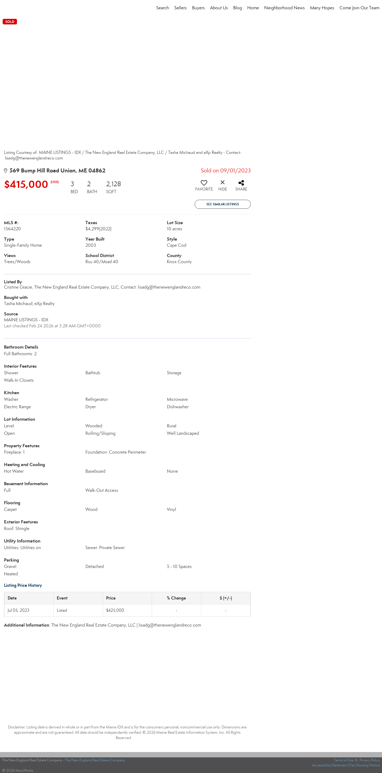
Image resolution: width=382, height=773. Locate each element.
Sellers (180, 8)
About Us (219, 8)
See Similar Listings (222, 204)
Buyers (198, 8)
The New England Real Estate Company (95, 760)
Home (253, 8)
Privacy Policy (369, 760)
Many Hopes (322, 8)
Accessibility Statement (329, 765)
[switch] (204, 188)
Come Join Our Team (359, 8)
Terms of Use (344, 760)
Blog (237, 8)
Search (162, 8)
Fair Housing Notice (364, 765)
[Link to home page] (7, 8)
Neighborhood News (284, 8)
